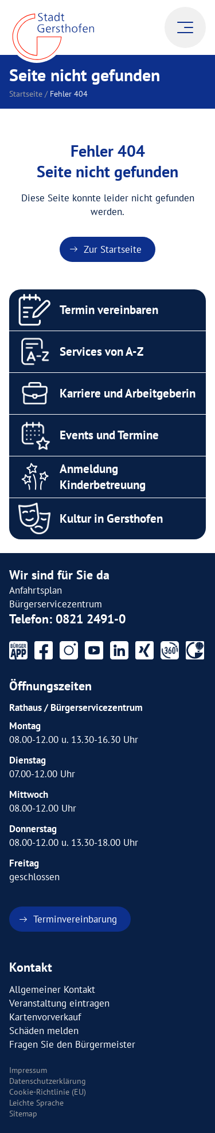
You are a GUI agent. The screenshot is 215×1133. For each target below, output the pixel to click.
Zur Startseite (113, 249)
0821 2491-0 (91, 619)
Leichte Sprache (36, 1103)
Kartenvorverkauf (45, 1017)
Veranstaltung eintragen (59, 1003)
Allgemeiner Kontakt (52, 989)
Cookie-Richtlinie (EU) (47, 1092)
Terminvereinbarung (75, 919)
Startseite (25, 94)
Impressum (28, 1070)
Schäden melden (44, 1030)
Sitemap (23, 1113)
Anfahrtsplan (35, 590)
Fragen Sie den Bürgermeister (72, 1044)
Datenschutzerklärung (47, 1081)
